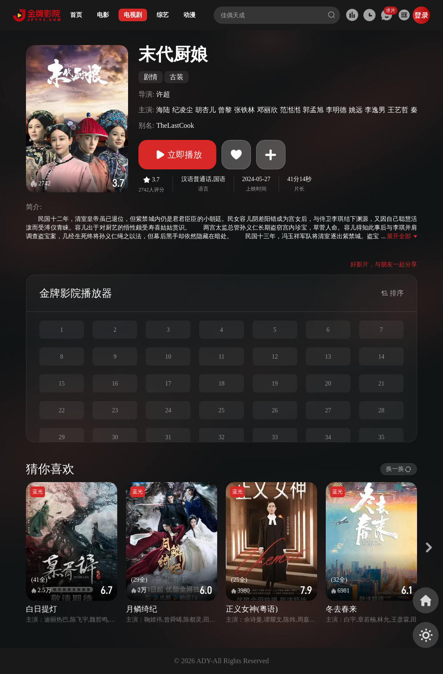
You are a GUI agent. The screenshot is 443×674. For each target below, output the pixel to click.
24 (168, 410)
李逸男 (375, 109)
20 (328, 383)
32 (221, 437)
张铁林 (244, 109)
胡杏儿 (205, 109)
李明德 (336, 109)
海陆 (163, 109)
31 (168, 437)
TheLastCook (175, 125)
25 (221, 410)
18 (221, 383)
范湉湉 (290, 109)
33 (275, 437)
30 (115, 437)
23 (115, 410)
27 (328, 410)
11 (221, 356)
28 (381, 410)
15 (62, 383)
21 (381, 383)
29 (62, 437)
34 (328, 437)
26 (275, 410)
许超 (163, 94)
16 (115, 383)
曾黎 (225, 109)
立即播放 (177, 154)
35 (381, 437)
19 (275, 383)
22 (62, 410)
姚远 (356, 109)
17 (168, 383)
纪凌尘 (182, 109)
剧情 (150, 77)
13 (328, 356)
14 (381, 356)
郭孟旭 (313, 109)
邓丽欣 (267, 109)
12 (275, 356)
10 (168, 356)
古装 (176, 77)
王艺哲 (398, 109)
